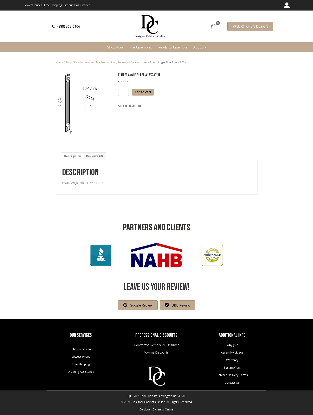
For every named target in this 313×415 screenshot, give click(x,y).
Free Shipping (53, 5)
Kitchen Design (81, 349)
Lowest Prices (33, 5)
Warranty (232, 360)
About (198, 47)
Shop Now (115, 47)
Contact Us (232, 382)
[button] (66, 26)
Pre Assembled (140, 47)
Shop (68, 62)
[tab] (72, 156)
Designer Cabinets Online (156, 409)
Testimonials (232, 367)
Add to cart (143, 92)
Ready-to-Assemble (86, 62)
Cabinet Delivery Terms (232, 375)
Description (72, 156)
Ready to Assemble (172, 47)
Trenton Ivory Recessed (115, 62)
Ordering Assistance (77, 5)
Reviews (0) (94, 156)
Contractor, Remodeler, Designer (156, 345)
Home (59, 62)
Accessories (139, 62)
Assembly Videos (232, 352)
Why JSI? (232, 345)
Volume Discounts (156, 352)
